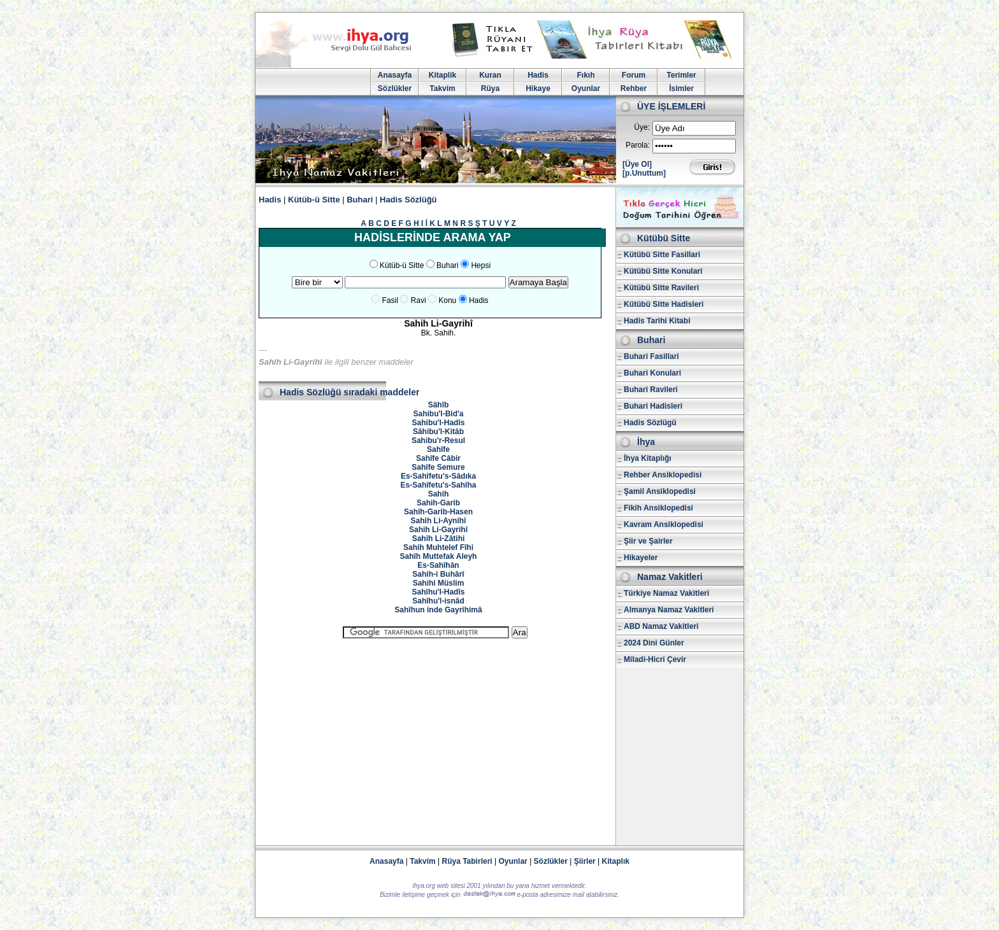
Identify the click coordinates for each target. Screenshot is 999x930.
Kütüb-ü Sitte (314, 199)
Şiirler (585, 861)
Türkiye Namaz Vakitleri (666, 593)
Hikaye (538, 88)
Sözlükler (395, 88)
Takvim (442, 88)
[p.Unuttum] (644, 173)
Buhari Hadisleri (653, 406)
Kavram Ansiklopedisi (663, 524)
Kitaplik (442, 75)
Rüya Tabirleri (467, 861)
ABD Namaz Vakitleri (661, 626)
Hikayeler (641, 557)
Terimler (681, 75)
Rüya (490, 88)
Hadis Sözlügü (650, 422)
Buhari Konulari (652, 373)
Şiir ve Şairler (648, 541)
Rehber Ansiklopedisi (662, 474)
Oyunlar (585, 88)
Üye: (642, 127)
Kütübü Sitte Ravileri (661, 287)
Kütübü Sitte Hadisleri (663, 304)
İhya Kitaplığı (648, 458)
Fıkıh (585, 75)
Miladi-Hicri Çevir (655, 659)
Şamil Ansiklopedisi (660, 491)
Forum (633, 75)
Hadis (538, 75)
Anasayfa (395, 75)
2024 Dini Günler (654, 642)
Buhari (360, 199)
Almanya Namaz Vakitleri (669, 609)
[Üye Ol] (637, 164)
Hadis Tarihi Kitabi (657, 320)
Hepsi (481, 265)
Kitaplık (615, 861)
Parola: (638, 145)
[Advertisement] (435, 736)
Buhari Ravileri (651, 389)
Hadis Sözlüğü (408, 199)
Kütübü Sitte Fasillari (662, 254)
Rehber (634, 88)
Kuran (490, 75)
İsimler (681, 88)
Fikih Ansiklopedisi (658, 508)
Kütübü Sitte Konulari (663, 271)
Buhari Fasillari (651, 356)
